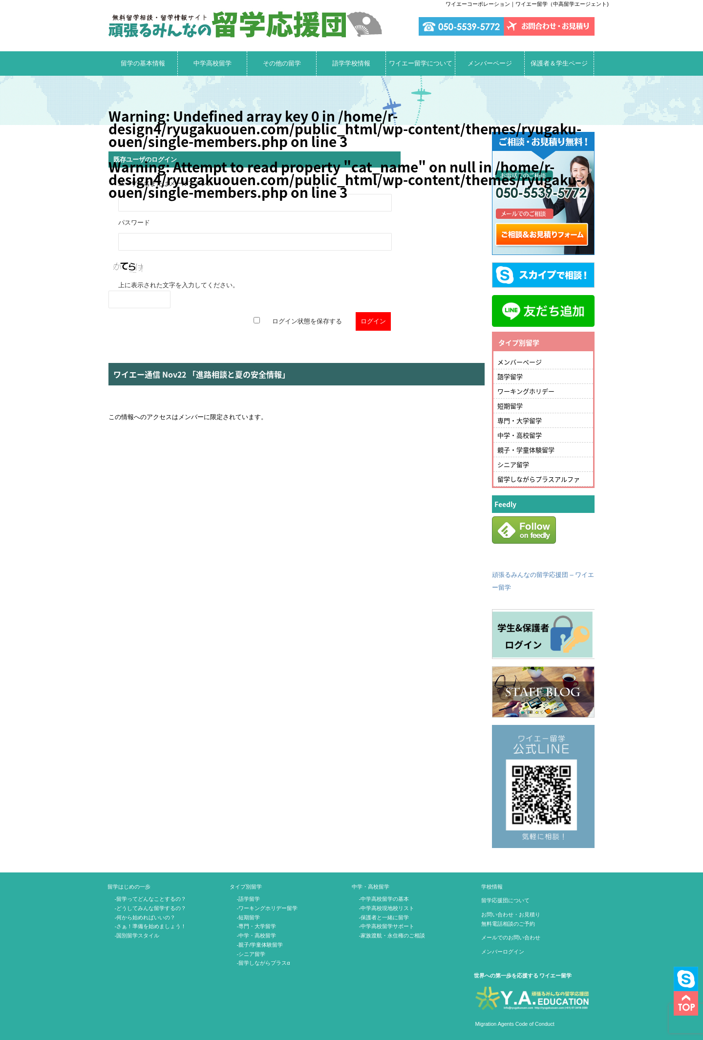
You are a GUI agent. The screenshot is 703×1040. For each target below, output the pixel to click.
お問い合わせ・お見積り (510, 914)
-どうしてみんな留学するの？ (151, 908)
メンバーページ (490, 63)
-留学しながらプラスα (263, 963)
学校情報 (492, 887)
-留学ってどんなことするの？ (151, 899)
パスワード (134, 222)
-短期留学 (248, 917)
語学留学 (510, 376)
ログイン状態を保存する (307, 321)
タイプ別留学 (246, 887)
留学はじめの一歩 (128, 887)
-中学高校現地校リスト (387, 908)
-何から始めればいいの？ (145, 917)
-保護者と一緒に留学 (384, 917)
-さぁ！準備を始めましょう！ (151, 926)
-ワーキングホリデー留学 (267, 908)
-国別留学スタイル (137, 935)
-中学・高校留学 (257, 935)
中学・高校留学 (519, 435)
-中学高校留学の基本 (384, 899)
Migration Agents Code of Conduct (514, 1024)
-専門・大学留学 (257, 926)
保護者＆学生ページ (559, 63)
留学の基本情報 (143, 63)
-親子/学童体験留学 (260, 945)
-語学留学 (248, 899)
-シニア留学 (251, 954)
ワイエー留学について (420, 63)
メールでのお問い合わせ (510, 937)
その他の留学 (282, 63)
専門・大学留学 (519, 420)
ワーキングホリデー (525, 391)
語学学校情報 (351, 63)
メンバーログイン (502, 952)
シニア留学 (513, 464)
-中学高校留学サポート (387, 926)
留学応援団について (505, 900)
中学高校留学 (212, 63)
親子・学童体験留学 (525, 449)
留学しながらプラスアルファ (538, 479)
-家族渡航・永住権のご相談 (392, 935)
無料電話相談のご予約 (508, 924)
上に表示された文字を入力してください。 (178, 285)
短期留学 (510, 405)
